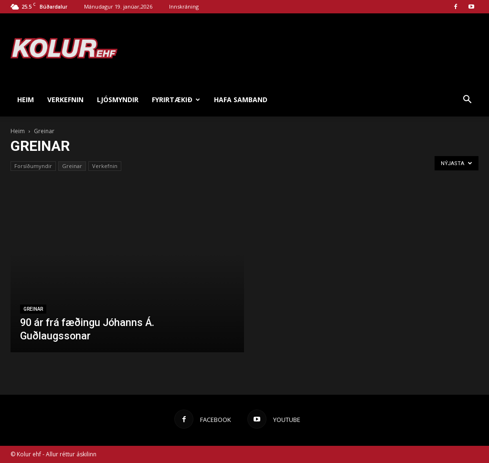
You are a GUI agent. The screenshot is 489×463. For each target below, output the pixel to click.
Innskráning (184, 6)
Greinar (72, 165)
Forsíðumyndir (33, 165)
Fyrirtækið (176, 99)
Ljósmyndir (117, 99)
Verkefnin (65, 99)
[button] (467, 99)
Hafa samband (240, 99)
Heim (25, 99)
